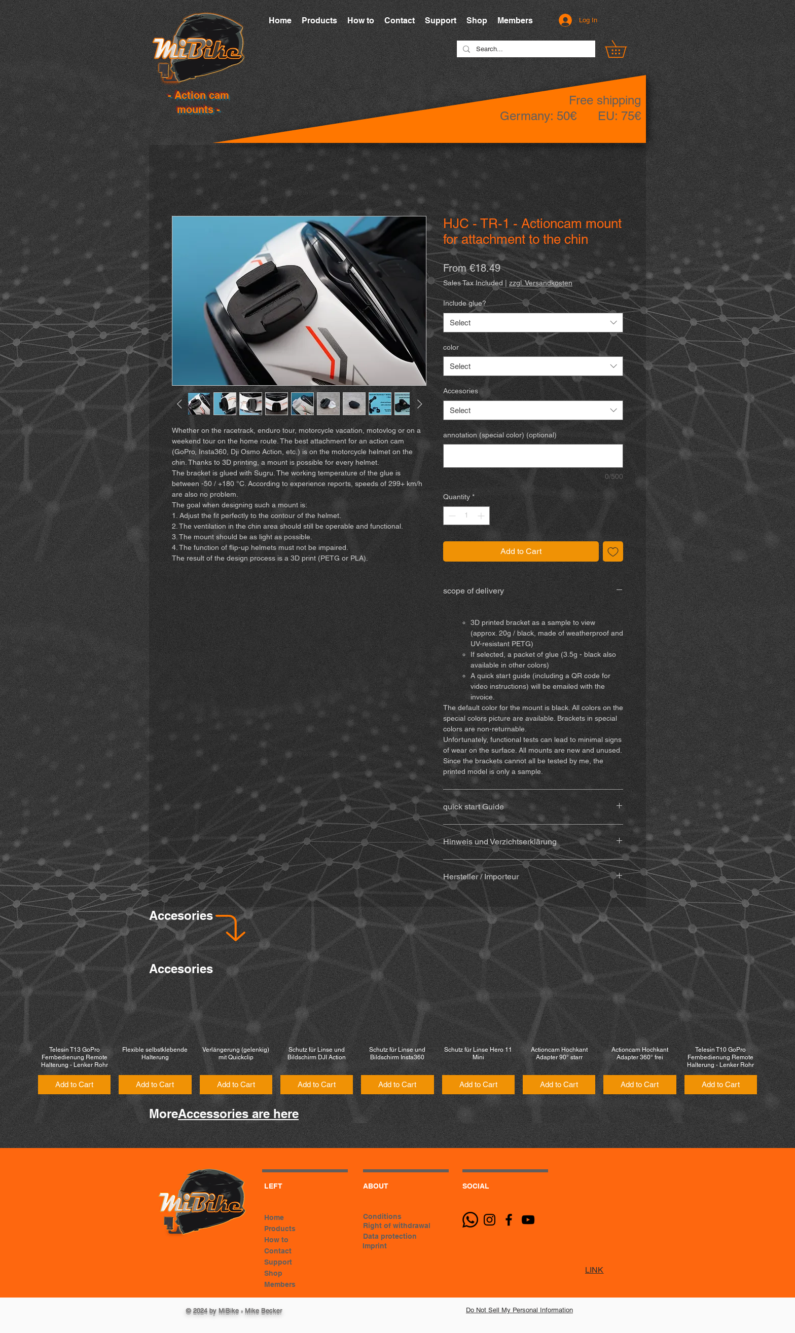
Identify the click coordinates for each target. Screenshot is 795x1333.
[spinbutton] (466, 516)
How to (276, 1240)
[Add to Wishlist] (613, 551)
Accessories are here (238, 1113)
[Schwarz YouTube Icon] (528, 1220)
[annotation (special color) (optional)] (533, 456)
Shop (273, 1273)
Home (274, 1217)
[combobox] (533, 322)
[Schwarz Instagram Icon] (489, 1220)
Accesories (460, 391)
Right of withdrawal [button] (396, 1225)
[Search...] (525, 49)
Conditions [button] (382, 1216)
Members (280, 1284)
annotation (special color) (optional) (500, 435)
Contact (278, 1251)
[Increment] (482, 516)
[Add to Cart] (74, 1085)
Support (278, 1262)
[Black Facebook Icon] (509, 1220)
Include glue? (464, 303)
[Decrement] (451, 516)
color (451, 347)
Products (280, 1229)
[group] (397, 1041)
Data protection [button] (390, 1236)
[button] (624, 49)
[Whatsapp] (470, 1220)
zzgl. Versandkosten (540, 283)
